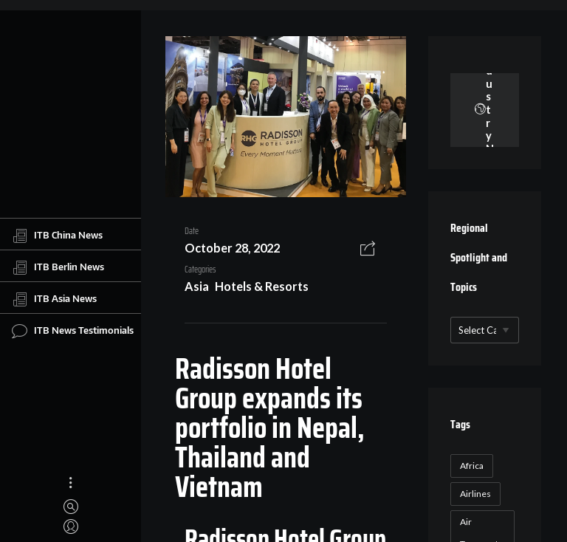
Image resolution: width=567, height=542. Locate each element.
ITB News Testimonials (73, 331)
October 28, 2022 (232, 248)
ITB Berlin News (58, 267)
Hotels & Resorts (262, 286)
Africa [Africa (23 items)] (472, 465)
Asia (197, 286)
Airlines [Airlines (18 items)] (475, 493)
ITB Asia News (54, 299)
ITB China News (57, 235)
